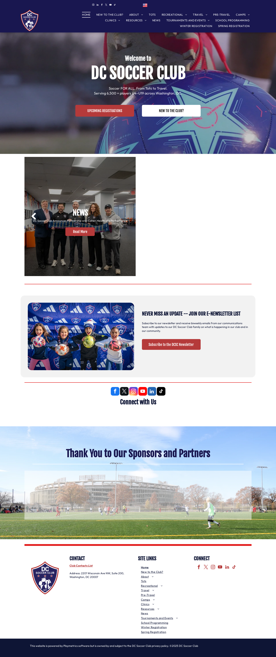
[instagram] (93, 5)
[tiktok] (114, 5)
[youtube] (110, 5)
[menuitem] (86, 15)
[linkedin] (97, 5)
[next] (242, 216)
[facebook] (101, 5)
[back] (33, 216)
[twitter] (106, 5)
